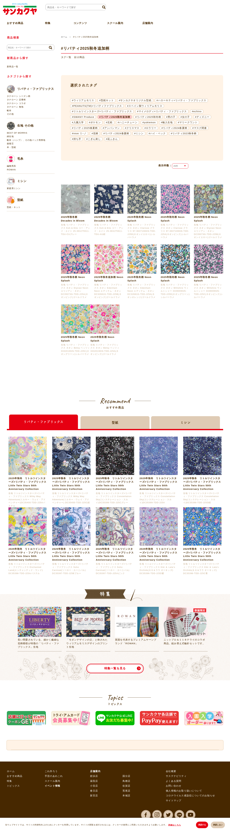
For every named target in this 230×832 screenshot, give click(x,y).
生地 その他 (20, 126)
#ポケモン (95, 122)
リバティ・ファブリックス (30, 89)
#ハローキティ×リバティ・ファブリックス (181, 100)
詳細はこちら (174, 825)
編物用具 (11, 166)
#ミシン (139, 133)
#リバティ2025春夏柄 (85, 128)
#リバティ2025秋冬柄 (148, 117)
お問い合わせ (173, 786)
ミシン (17, 181)
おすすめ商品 (14, 776)
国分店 (126, 776)
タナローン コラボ (16, 103)
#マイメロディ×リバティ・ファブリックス (162, 111)
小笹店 (94, 786)
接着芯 (10, 143)
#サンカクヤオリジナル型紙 (135, 100)
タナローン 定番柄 (16, 99)
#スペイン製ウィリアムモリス (144, 106)
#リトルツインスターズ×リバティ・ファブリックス (102, 111)
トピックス (13, 786)
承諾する (202, 825)
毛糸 (15, 159)
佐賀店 (126, 786)
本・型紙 (11, 147)
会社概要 (171, 771)
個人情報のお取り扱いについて (184, 790)
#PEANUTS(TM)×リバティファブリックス (97, 106)
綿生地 (10, 136)
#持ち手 (76, 139)
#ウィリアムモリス (83, 100)
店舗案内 (147, 23)
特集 (9, 781)
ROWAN (11, 169)
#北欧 (109, 122)
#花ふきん (112, 139)
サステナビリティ (176, 776)
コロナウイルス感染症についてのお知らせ (190, 795)
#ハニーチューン (127, 122)
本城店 (126, 795)
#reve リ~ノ (79, 133)
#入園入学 (78, 122)
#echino (197, 111)
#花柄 (95, 133)
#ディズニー (202, 117)
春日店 (94, 790)
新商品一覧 (12, 66)
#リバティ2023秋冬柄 (183, 133)
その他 (10, 114)
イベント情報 (52, 786)
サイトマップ (173, 800)
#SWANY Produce (83, 117)
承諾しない (218, 825)
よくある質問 (173, 781)
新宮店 (94, 795)
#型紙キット (106, 100)
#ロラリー (150, 128)
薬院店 (94, 781)
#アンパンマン (111, 128)
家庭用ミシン (13, 188)
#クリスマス (132, 128)
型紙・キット (13, 207)
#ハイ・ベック (157, 133)
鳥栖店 (126, 781)
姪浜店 (94, 776)
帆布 (9, 110)
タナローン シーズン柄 (18, 96)
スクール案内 (115, 23)
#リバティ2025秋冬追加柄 (114, 117)
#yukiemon (149, 122)
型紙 (15, 200)
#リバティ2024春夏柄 (174, 128)
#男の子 (170, 117)
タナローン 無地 (15, 107)
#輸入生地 (167, 122)
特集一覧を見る (115, 668)
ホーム (64, 37)
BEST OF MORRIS (17, 133)
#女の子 (185, 117)
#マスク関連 (199, 128)
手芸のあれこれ (54, 776)
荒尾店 (126, 790)
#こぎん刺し (93, 139)
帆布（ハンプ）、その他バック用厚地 (26, 140)
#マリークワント (187, 122)
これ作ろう (51, 771)
